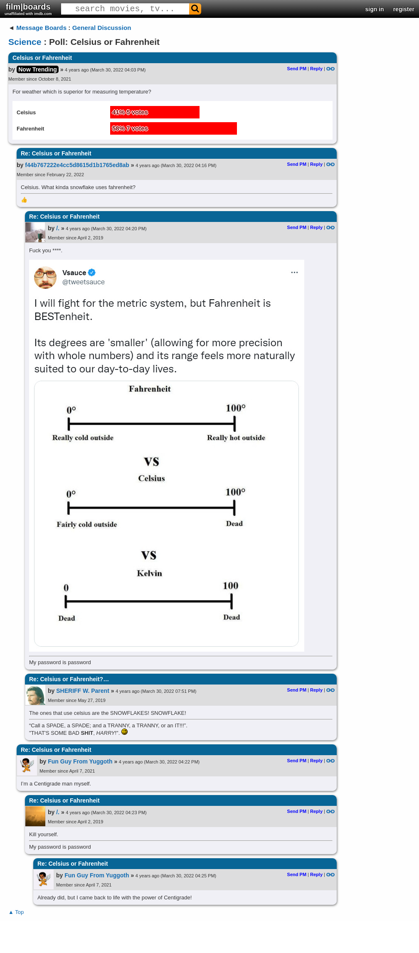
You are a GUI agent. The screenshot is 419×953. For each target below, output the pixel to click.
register (403, 9)
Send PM (296, 68)
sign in (374, 9)
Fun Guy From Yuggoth (80, 761)
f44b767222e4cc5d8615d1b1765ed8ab (77, 165)
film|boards (28, 9)
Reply (316, 68)
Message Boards (41, 27)
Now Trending (37, 69)
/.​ (57, 228)
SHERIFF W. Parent (82, 690)
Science (24, 42)
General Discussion (101, 27)
